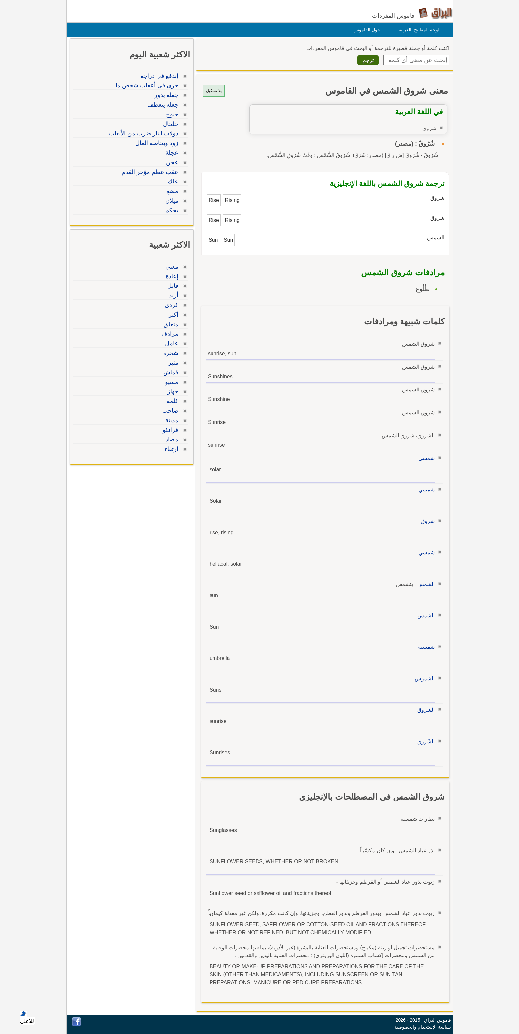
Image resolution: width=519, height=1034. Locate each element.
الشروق (424, 710)
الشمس (424, 584)
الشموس (423, 678)
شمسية (424, 647)
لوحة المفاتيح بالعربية (417, 29)
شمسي (425, 458)
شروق (426, 521)
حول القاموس (365, 29)
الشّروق (424, 741)
